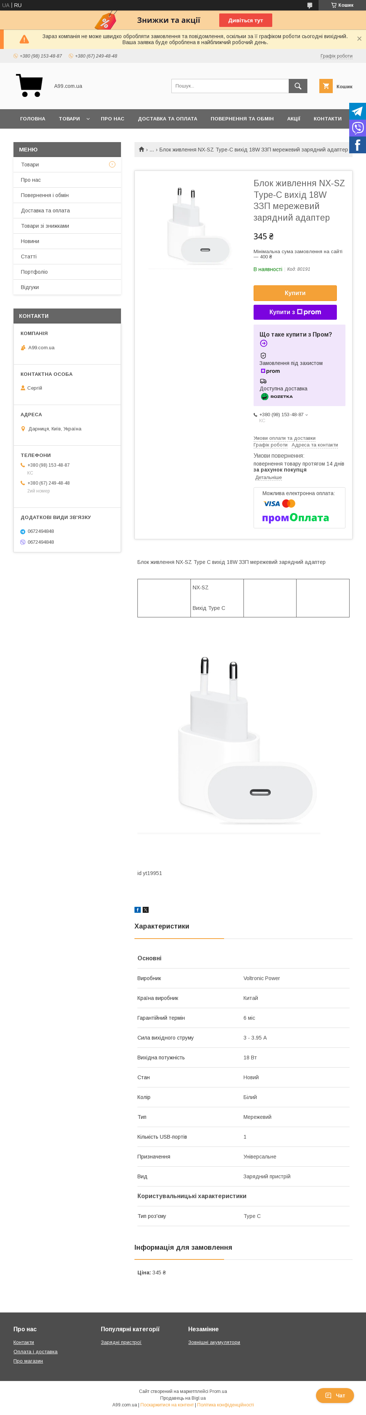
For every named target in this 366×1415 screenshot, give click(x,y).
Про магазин (28, 1361)
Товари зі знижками (45, 226)
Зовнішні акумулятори (214, 1342)
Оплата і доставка (35, 1351)
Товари (69, 119)
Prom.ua (218, 1391)
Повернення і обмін (45, 195)
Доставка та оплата (167, 119)
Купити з (295, 312)
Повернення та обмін (242, 119)
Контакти (328, 119)
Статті (29, 257)
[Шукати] (298, 86)
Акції (293, 119)
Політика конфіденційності (225, 1405)
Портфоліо (34, 272)
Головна (32, 119)
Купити (295, 293)
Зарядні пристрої (121, 1342)
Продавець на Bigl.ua (183, 1398)
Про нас (112, 119)
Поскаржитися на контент (167, 1405)
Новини (30, 241)
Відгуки (30, 287)
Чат (335, 1395)
